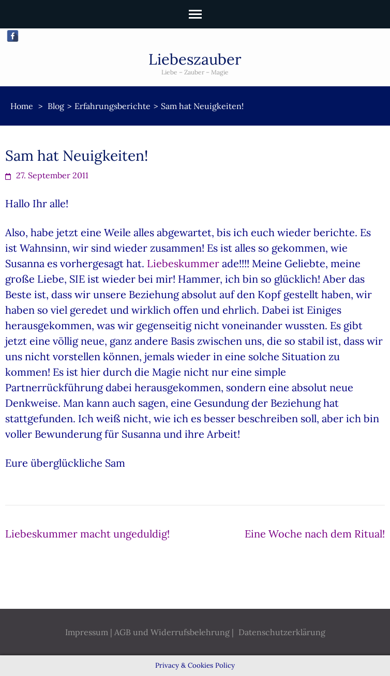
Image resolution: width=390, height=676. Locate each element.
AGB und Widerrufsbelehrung (172, 632)
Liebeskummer (183, 263)
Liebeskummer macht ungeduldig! (87, 533)
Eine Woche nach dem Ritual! (315, 533)
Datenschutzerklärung (281, 632)
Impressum (86, 632)
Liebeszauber (195, 59)
